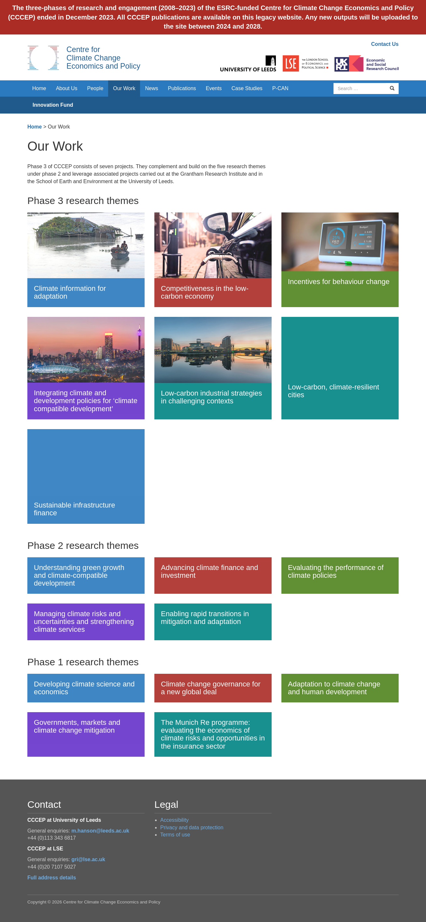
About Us (67, 88)
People (95, 88)
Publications (182, 88)
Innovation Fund (53, 105)
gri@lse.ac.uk (88, 859)
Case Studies (247, 88)
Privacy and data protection (191, 827)
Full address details (51, 877)
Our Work (124, 88)
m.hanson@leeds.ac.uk (100, 831)
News (151, 88)
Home (39, 88)
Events (214, 88)
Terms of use (175, 834)
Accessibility (174, 820)
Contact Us (385, 44)
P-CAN (280, 88)
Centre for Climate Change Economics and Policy (103, 57)
